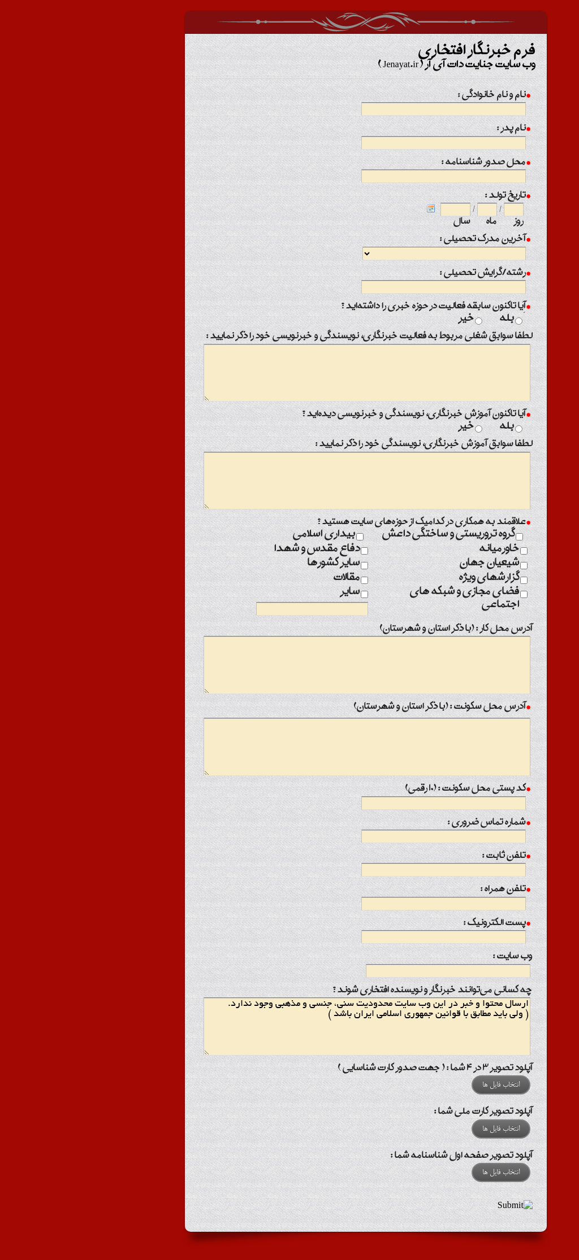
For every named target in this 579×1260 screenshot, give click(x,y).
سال (385, 222)
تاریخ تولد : (431, 197)
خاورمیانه (423, 549)
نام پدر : (437, 130)
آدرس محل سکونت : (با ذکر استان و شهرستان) (366, 708)
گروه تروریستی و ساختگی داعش (372, 534)
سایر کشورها (257, 563)
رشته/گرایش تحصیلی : (409, 274)
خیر (390, 319)
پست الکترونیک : (420, 924)
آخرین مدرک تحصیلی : (409, 240)
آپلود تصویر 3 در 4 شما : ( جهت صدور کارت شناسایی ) (359, 1068)
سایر (274, 592)
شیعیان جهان (413, 563)
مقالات (270, 578)
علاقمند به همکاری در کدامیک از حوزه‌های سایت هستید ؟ (347, 523)
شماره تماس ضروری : (412, 824)
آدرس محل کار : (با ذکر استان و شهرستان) (380, 629)
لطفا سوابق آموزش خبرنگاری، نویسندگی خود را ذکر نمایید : (347, 444)
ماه (415, 222)
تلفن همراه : (429, 890)
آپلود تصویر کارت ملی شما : (407, 1112)
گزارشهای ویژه (413, 578)
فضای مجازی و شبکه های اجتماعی (388, 598)
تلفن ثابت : (430, 857)
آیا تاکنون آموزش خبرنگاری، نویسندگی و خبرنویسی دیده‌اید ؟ (340, 415)
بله (431, 319)
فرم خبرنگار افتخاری (289, 22)
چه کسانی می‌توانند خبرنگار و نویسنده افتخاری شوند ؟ (356, 991)
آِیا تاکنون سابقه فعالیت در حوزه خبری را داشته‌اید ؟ (359, 307)
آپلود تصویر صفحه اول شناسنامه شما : (385, 1156)
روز (442, 222)
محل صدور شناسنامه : (409, 163)
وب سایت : (436, 957)
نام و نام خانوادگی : (418, 96)
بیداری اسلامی (248, 534)
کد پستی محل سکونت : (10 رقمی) (391, 790)
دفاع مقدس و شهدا (241, 549)
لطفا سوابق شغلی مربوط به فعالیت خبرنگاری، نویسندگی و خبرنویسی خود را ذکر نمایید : (293, 337)
